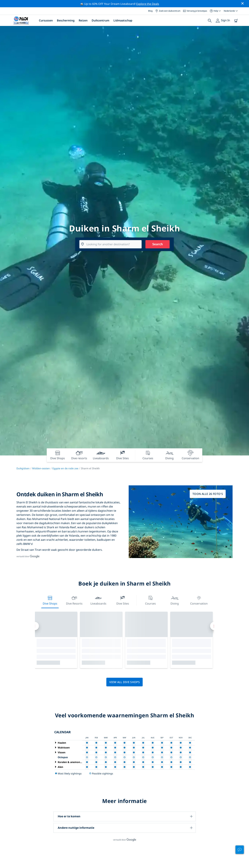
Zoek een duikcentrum (167, 10)
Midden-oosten (41, 468)
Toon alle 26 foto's (207, 494)
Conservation (199, 600)
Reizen (83, 20)
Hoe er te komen (69, 816)
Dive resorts (74, 600)
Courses (150, 600)
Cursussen (46, 20)
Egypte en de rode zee (65, 468)
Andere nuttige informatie (76, 828)
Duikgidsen (23, 468)
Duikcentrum (100, 20)
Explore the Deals (147, 4)
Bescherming (66, 20)
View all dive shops (124, 682)
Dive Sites (122, 600)
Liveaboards (98, 600)
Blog (150, 10)
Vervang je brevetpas (195, 10)
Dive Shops (50, 600)
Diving (174, 600)
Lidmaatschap (122, 20)
